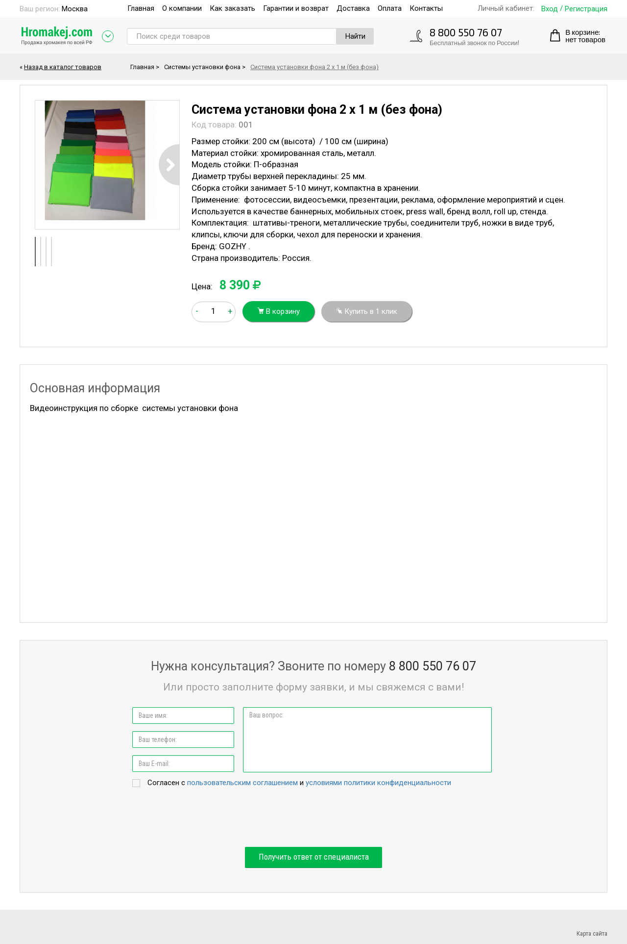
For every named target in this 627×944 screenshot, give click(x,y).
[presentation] (313, 818)
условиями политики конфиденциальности (378, 782)
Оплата (390, 8)
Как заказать (232, 8)
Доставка (353, 8)
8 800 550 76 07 (466, 32)
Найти (355, 36)
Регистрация (586, 9)
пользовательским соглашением (242, 782)
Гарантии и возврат (296, 8)
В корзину (278, 311)
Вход (549, 9)
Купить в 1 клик (366, 311)
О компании (182, 8)
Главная (140, 8)
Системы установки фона (202, 67)
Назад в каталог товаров (62, 67)
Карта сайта (592, 933)
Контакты (426, 8)
